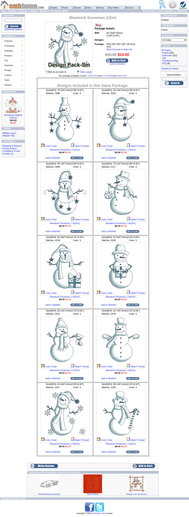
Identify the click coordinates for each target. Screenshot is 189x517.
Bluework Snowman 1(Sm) (54, 11)
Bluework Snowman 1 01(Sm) (65, 150)
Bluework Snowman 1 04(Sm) (121, 223)
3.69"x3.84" (93, 76)
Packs (65, 8)
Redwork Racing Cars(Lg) (49, 494)
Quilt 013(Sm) (93, 494)
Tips (164, 58)
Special (77, 8)
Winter (33, 11)
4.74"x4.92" (107, 76)
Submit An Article (170, 68)
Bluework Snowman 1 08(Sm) (121, 370)
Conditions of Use (11, 151)
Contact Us (7, 153)
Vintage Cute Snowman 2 (136, 494)
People (7, 70)
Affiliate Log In (9, 133)
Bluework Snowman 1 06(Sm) (121, 297)
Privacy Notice (9, 148)
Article (88, 8)
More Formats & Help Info (119, 49)
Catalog (12, 11)
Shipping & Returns (12, 146)
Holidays (8, 51)
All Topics (166, 50)
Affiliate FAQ (8, 135)
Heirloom (8, 65)
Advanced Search (13, 29)
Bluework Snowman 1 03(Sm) (65, 223)
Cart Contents (166, 11)
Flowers (8, 55)
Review (101, 8)
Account (130, 8)
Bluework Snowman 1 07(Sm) (65, 370)
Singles (54, 8)
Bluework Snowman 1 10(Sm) (121, 444)
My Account (149, 11)
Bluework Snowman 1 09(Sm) (65, 444)
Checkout (182, 11)
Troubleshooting (170, 60)
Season (8, 85)
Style (6, 80)
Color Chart (51, 146)
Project (165, 53)
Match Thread (81, 146)
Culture (8, 75)
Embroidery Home (99, 513)
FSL (6, 60)
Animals (8, 41)
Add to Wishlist (117, 64)
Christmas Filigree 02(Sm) (13, 116)
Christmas (9, 46)
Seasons (23, 11)
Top (3, 11)
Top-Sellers (114, 8)
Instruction (167, 55)
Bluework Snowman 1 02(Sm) (121, 150)
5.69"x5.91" (122, 76)
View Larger (86, 72)
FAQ (164, 63)
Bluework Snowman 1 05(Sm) (65, 297)
